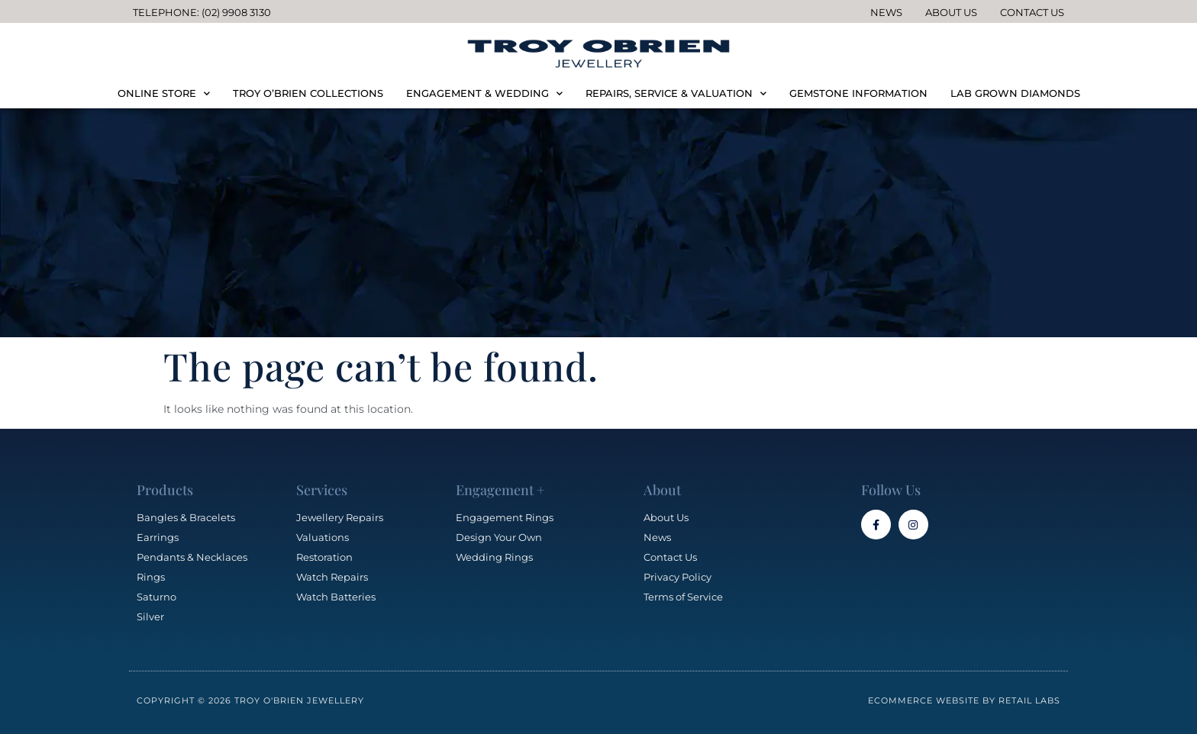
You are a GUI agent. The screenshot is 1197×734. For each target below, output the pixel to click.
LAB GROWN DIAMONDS (1015, 93)
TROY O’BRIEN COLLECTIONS (308, 93)
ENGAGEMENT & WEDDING (484, 93)
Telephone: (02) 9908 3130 (202, 12)
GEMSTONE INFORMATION (858, 93)
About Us (951, 12)
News (886, 12)
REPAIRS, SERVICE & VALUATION (676, 93)
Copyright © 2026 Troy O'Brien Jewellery (250, 700)
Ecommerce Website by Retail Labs (964, 700)
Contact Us (1032, 12)
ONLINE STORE (164, 93)
